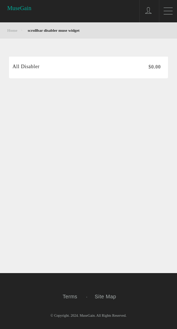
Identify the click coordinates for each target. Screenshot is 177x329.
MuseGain (19, 8)
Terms (70, 296)
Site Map (105, 296)
